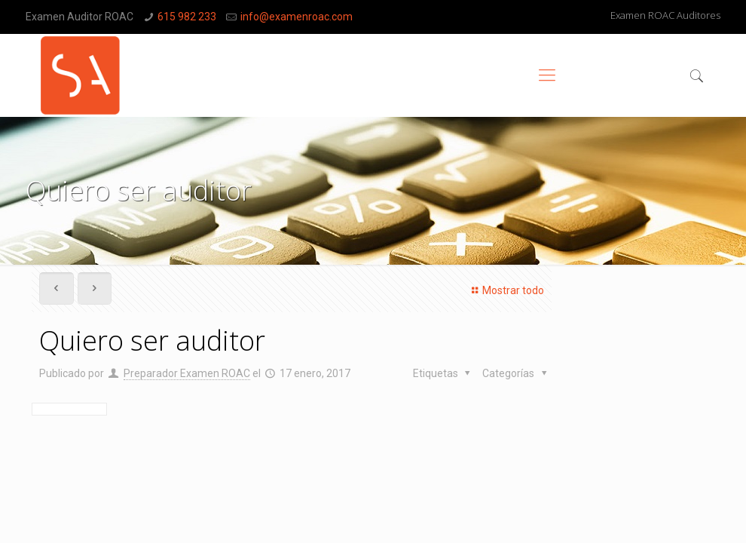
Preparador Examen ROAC (187, 373)
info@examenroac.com (296, 17)
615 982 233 (186, 17)
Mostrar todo (505, 290)
